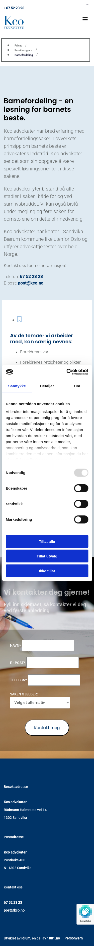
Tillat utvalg (47, 556)
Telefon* (18, 680)
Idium (25, 938)
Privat (18, 45)
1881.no (53, 938)
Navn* (15, 645)
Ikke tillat (47, 571)
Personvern (73, 938)
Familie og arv (23, 50)
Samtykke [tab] (17, 386)
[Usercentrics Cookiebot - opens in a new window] (67, 372)
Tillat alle (47, 541)
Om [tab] (77, 386)
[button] (58, 19)
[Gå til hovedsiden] (14, 28)
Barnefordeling (24, 55)
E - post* (17, 663)
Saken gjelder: (24, 694)
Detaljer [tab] (47, 386)
